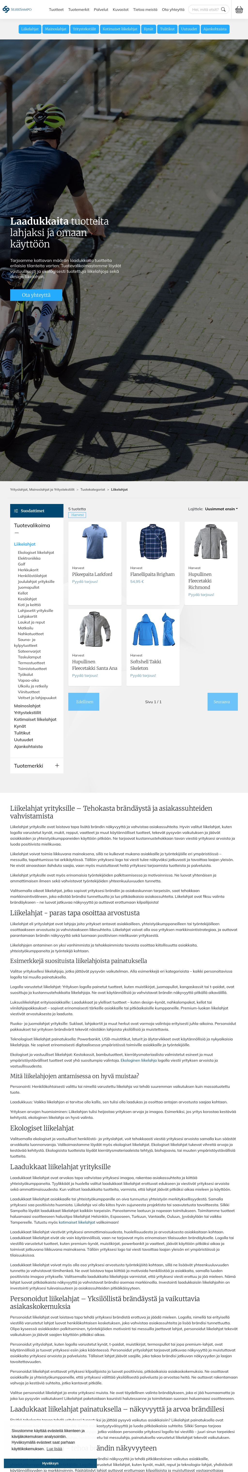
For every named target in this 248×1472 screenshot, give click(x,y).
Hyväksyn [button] (50, 1463)
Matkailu (25, 627)
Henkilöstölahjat (32, 575)
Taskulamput (29, 657)
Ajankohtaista (215, 29)
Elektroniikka (29, 558)
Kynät (149, 29)
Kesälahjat (27, 598)
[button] (37, 529)
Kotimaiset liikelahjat (120, 29)
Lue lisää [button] (54, 1449)
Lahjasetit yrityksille (35, 610)
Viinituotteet (29, 691)
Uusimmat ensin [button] (220, 508)
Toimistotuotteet (32, 668)
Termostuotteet (31, 662)
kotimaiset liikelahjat (77, 1222)
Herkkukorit (28, 569)
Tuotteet (56, 9)
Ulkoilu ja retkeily (33, 686)
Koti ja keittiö (29, 604)
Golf (21, 564)
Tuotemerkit (78, 9)
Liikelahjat (30, 29)
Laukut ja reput (31, 622)
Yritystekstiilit (84, 29)
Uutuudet (189, 29)
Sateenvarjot (29, 651)
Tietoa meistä (145, 9)
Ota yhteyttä (173, 9)
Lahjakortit (27, 616)
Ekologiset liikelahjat (36, 552)
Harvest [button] (77, 515)
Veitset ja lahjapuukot (37, 697)
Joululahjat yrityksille (36, 581)
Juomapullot (28, 587)
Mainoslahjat (56, 29)
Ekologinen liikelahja (139, 1060)
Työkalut (25, 674)
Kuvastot (121, 9)
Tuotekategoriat (92, 489)
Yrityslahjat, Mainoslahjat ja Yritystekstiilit (42, 489)
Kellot (23, 593)
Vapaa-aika (28, 680)
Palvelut (101, 9)
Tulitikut (167, 29)
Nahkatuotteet (31, 633)
